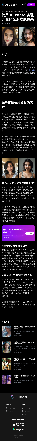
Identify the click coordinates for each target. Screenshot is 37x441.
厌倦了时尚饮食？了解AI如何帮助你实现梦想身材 (24, 360)
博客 (3, 11)
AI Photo (31, 70)
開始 (31, 5)
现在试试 (30, 233)
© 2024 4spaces (18, 437)
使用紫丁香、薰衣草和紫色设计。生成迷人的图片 (24, 377)
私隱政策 (16, 435)
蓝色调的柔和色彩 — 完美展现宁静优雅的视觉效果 (24, 328)
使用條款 (21, 435)
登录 (23, 5)
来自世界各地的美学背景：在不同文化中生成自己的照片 (24, 343)
